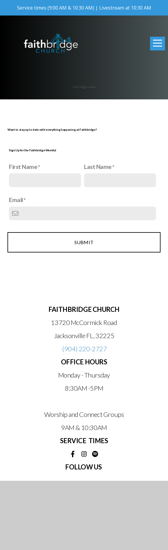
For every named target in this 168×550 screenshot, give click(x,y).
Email (16, 268)
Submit (84, 311)
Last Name (98, 235)
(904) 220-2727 (84, 418)
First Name (23, 235)
